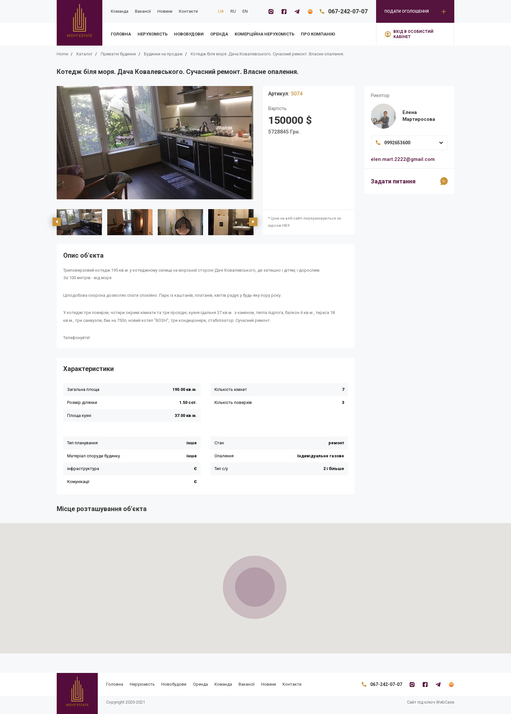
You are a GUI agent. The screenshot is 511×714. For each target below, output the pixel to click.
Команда (119, 11)
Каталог (84, 53)
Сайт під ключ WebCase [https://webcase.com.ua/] (430, 702)
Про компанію (318, 34)
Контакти (188, 11)
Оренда (219, 34)
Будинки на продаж (163, 53)
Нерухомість (153, 34)
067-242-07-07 (348, 11)
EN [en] (245, 11)
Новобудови (189, 34)
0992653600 (397, 142)
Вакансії (143, 11)
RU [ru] (233, 11)
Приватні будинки (118, 53)
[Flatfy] (310, 11)
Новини (164, 11)
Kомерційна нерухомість (264, 34)
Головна (121, 34)
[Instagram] (271, 11)
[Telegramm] (297, 11)
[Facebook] (284, 11)
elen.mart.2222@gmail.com (403, 159)
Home (62, 53)
